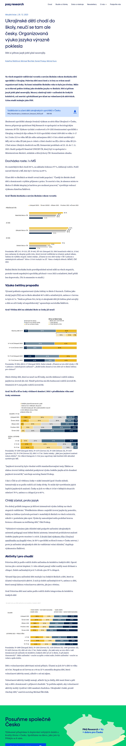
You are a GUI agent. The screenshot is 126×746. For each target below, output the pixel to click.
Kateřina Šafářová (12, 61)
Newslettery (92, 4)
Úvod (50, 4)
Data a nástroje (77, 4)
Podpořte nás (115, 4)
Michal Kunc (52, 61)
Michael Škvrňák (27, 61)
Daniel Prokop (40, 61)
